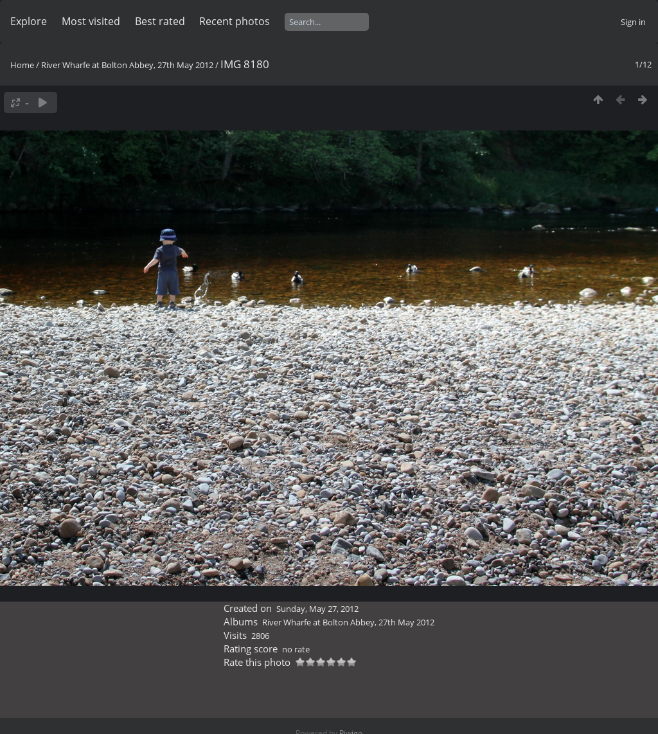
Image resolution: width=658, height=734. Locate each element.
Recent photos (234, 21)
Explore (28, 21)
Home (22, 65)
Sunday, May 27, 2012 (317, 608)
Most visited (91, 21)
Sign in (633, 22)
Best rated (160, 21)
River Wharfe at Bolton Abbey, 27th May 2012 (127, 65)
